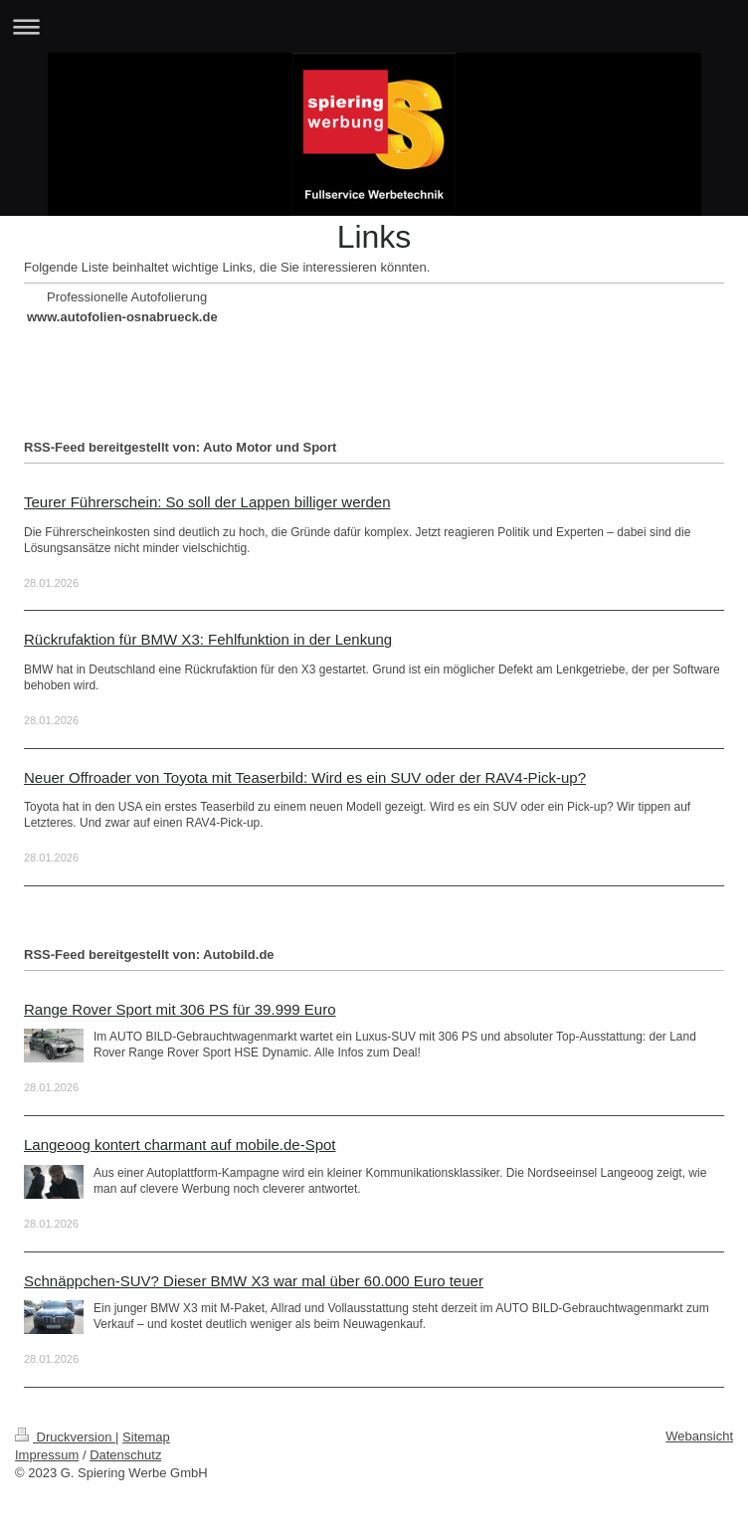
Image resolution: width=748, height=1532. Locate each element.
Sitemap (146, 1437)
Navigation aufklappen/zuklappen (374, 26)
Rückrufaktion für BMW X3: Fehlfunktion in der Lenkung (208, 639)
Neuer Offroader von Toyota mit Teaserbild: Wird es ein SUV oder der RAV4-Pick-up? (305, 777)
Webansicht (699, 1436)
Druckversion (65, 1437)
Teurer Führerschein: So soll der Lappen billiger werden (207, 501)
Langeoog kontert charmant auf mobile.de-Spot (180, 1144)
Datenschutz (125, 1454)
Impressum (47, 1454)
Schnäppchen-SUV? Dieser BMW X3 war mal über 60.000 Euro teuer (253, 1280)
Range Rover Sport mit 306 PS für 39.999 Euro (180, 1009)
